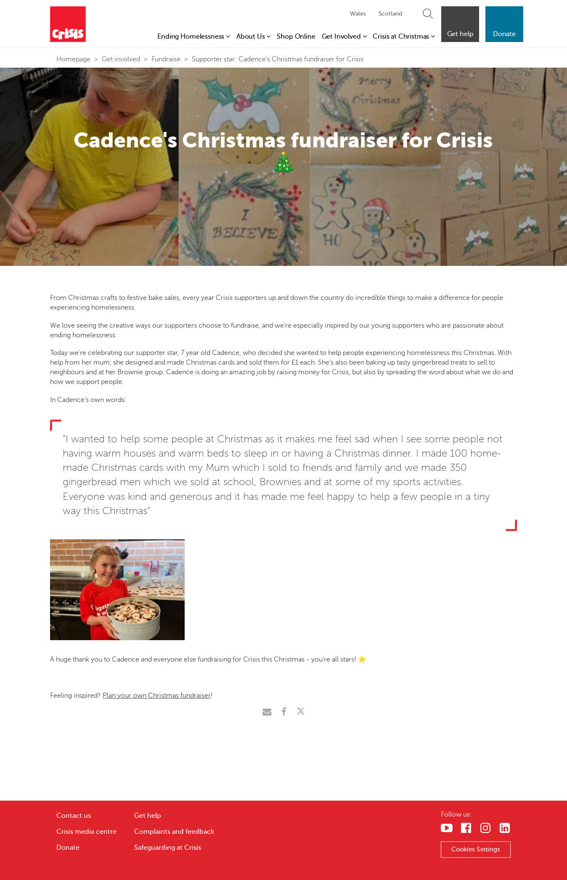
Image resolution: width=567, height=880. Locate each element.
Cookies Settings (476, 849)
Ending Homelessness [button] (193, 36)
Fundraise (165, 59)
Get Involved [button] (344, 36)
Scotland (390, 14)
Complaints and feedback (174, 831)
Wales (358, 14)
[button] (460, 24)
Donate (67, 847)
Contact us (73, 816)
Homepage (73, 59)
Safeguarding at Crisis (167, 847)
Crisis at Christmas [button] (404, 36)
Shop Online (296, 36)
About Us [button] (253, 36)
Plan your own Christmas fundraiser (157, 695)
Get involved (121, 59)
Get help (147, 816)
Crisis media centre (86, 831)
